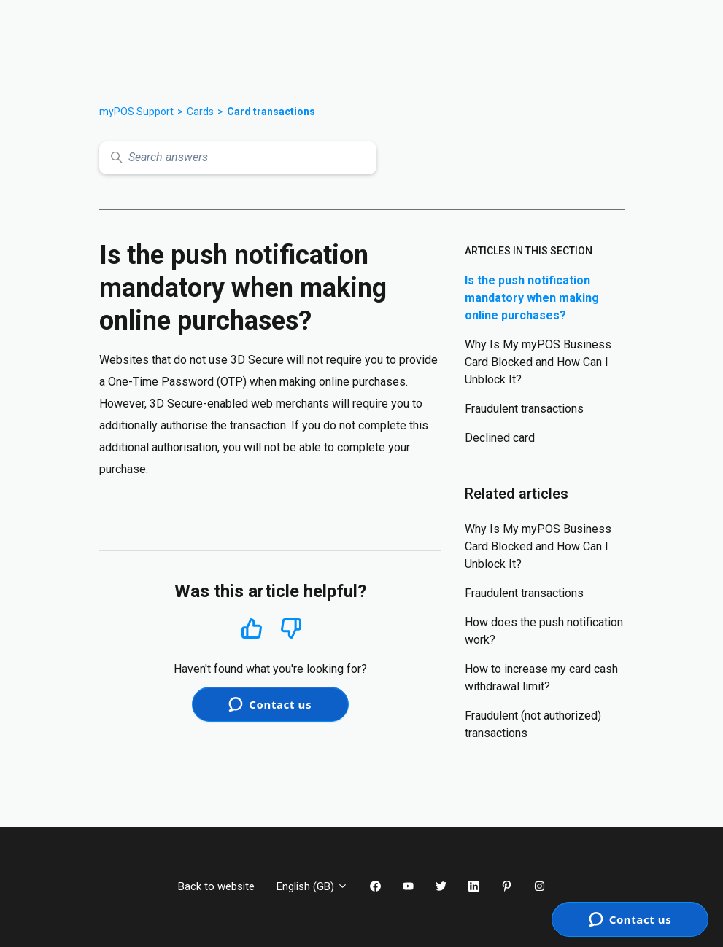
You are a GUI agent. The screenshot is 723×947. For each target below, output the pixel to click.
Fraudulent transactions (524, 409)
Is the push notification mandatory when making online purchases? (532, 297)
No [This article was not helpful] (291, 629)
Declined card (500, 438)
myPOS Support (136, 111)
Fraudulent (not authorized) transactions (533, 724)
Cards (200, 111)
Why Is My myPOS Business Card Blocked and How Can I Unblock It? (538, 362)
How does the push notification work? (544, 631)
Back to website (216, 886)
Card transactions (271, 111)
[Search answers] (237, 157)
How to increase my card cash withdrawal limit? (541, 677)
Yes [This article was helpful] (251, 628)
